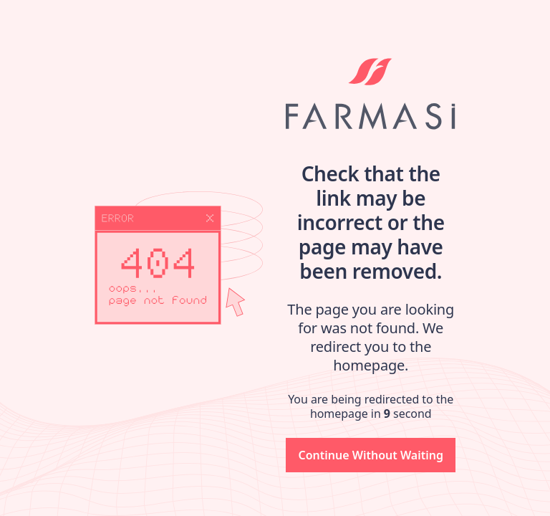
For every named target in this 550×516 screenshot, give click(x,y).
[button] (370, 455)
